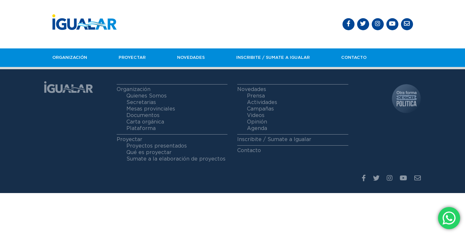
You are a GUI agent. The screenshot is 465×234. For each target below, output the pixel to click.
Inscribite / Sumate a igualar (273, 58)
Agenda (257, 128)
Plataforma (141, 128)
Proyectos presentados (156, 146)
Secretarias (141, 102)
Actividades (262, 102)
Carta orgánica (145, 121)
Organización (69, 58)
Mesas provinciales (150, 108)
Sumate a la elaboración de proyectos (176, 159)
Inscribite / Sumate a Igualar (274, 139)
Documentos (143, 115)
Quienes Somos (146, 95)
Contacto (354, 58)
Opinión (257, 121)
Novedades (191, 58)
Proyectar (132, 58)
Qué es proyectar (149, 152)
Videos (256, 115)
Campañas (260, 108)
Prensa (256, 95)
